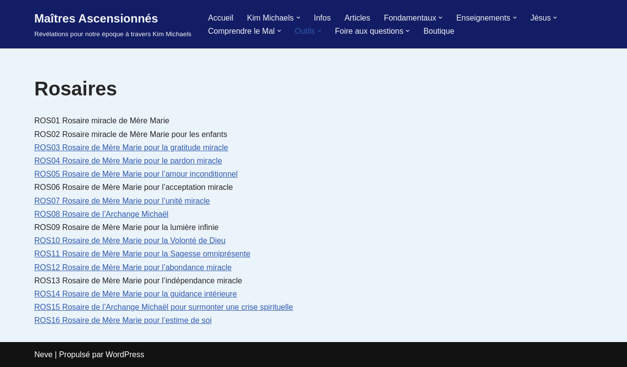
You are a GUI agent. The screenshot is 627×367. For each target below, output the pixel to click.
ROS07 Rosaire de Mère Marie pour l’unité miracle (122, 201)
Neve (43, 354)
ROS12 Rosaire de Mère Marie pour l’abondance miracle (133, 267)
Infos (322, 18)
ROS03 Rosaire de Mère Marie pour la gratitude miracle (131, 147)
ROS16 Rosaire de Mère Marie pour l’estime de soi (123, 320)
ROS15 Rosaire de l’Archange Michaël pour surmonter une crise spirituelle (163, 307)
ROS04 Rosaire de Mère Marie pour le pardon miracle (128, 161)
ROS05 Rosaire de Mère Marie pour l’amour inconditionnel (136, 174)
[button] (298, 18)
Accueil (221, 18)
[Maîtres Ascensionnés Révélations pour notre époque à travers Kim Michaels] (113, 24)
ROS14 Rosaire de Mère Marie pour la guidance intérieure (135, 294)
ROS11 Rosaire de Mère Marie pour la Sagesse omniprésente (142, 254)
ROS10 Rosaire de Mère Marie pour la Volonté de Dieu (129, 240)
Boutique (438, 31)
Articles (357, 18)
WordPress (125, 354)
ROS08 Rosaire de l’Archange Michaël (101, 214)
